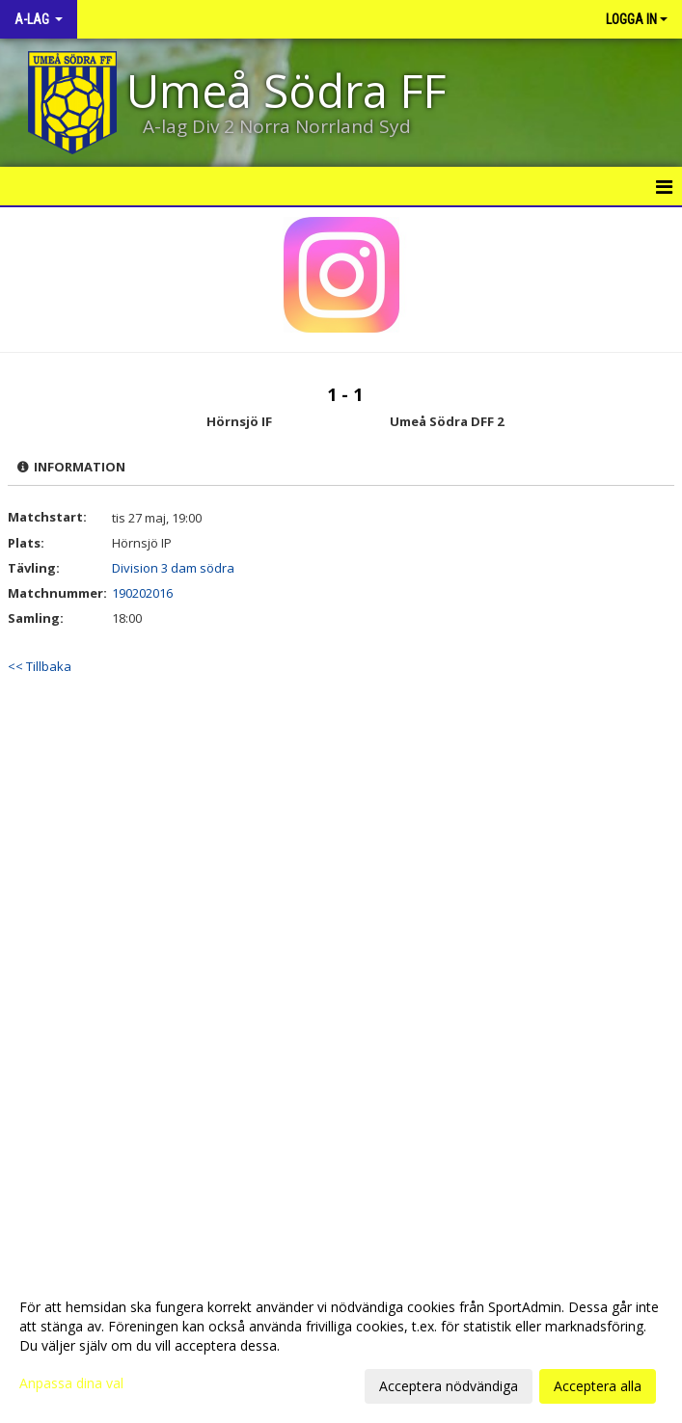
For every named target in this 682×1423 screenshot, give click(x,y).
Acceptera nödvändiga (448, 1386)
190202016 (142, 593)
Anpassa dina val (71, 1383)
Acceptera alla (597, 1386)
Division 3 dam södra (173, 568)
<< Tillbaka (39, 666)
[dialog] (341, 1346)
